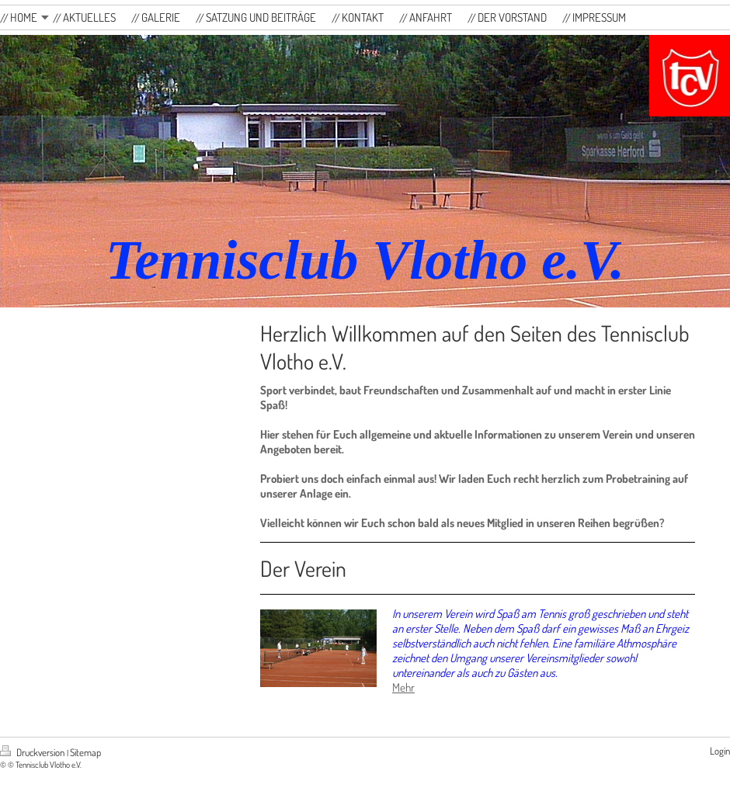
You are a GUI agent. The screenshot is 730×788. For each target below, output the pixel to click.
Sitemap (85, 752)
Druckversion (33, 752)
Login (720, 751)
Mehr (403, 687)
